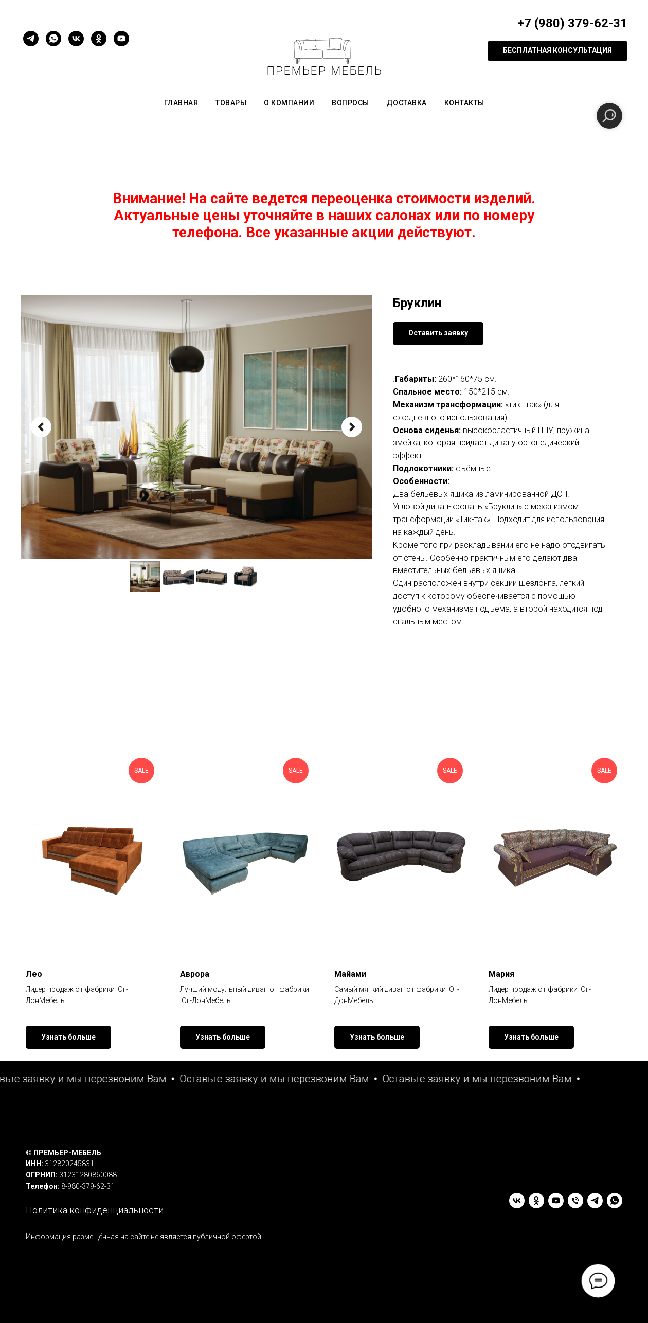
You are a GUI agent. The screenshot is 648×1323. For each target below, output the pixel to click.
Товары (230, 103)
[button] (557, 51)
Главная (181, 103)
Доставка (407, 103)
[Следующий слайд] (351, 427)
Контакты (464, 103)
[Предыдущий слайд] (41, 427)
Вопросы (350, 103)
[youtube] (121, 38)
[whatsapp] (53, 38)
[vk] (76, 38)
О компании (289, 103)
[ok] (98, 38)
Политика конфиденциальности (95, 1210)
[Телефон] (575, 1200)
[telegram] (31, 38)
